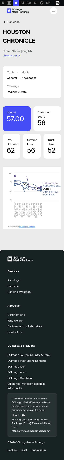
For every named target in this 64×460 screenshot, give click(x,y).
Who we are (15, 320)
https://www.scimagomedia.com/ (31, 430)
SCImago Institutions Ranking (27, 360)
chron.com (12, 55)
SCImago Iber (16, 366)
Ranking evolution (19, 291)
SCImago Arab (17, 372)
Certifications (16, 314)
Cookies (12, 450)
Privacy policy (38, 450)
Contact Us (15, 332)
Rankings (13, 22)
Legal (24, 450)
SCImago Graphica (27, 227)
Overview (13, 286)
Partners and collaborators (25, 326)
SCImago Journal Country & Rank (29, 355)
